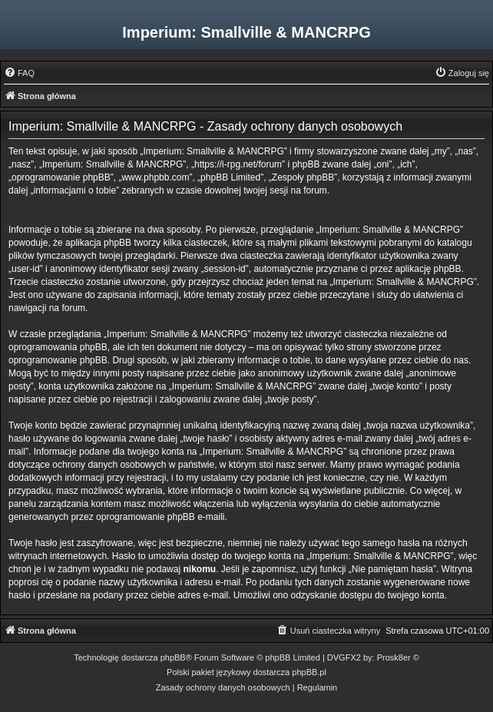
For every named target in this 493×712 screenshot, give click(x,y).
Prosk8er (394, 657)
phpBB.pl (309, 672)
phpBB (173, 657)
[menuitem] (19, 73)
